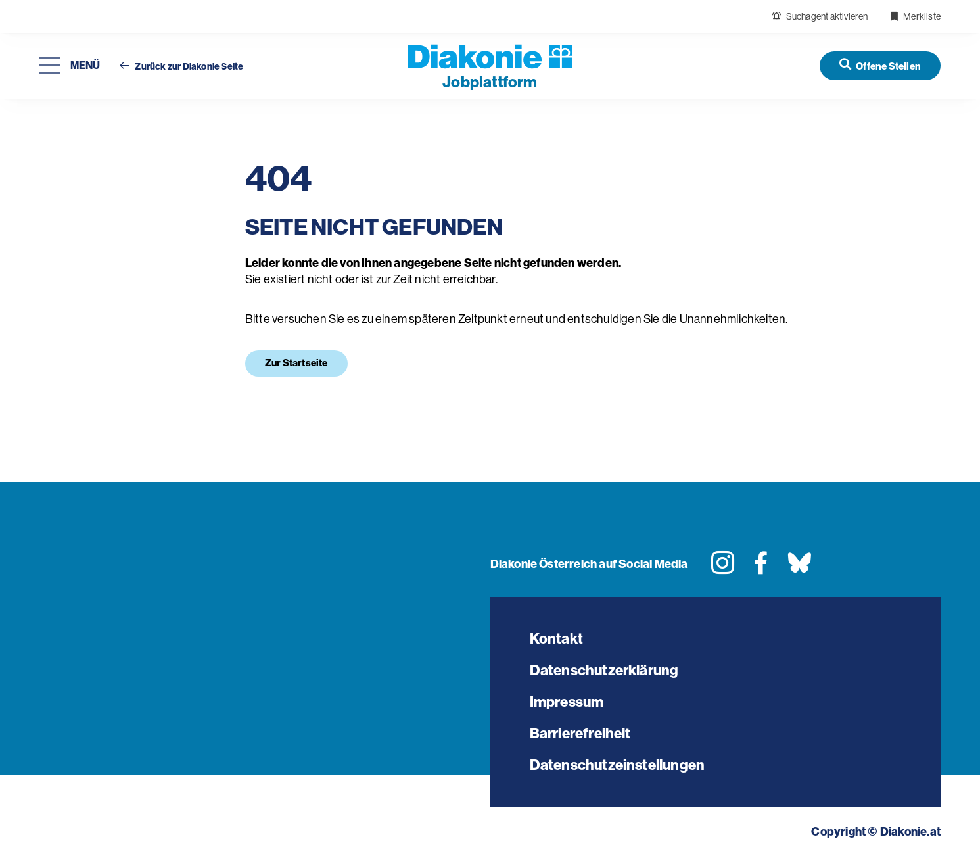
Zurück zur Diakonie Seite (181, 66)
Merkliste (915, 16)
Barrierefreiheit (580, 733)
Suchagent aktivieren (820, 16)
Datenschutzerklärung (604, 670)
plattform (489, 82)
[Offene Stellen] (880, 65)
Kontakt (556, 639)
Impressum (567, 702)
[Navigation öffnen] (69, 66)
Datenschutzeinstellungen (617, 765)
